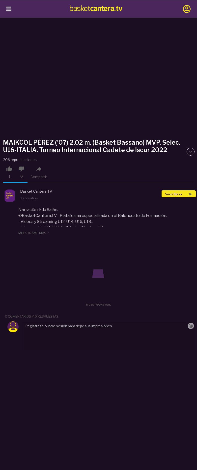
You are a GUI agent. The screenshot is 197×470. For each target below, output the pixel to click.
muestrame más (34, 232)
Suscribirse (178, 194)
